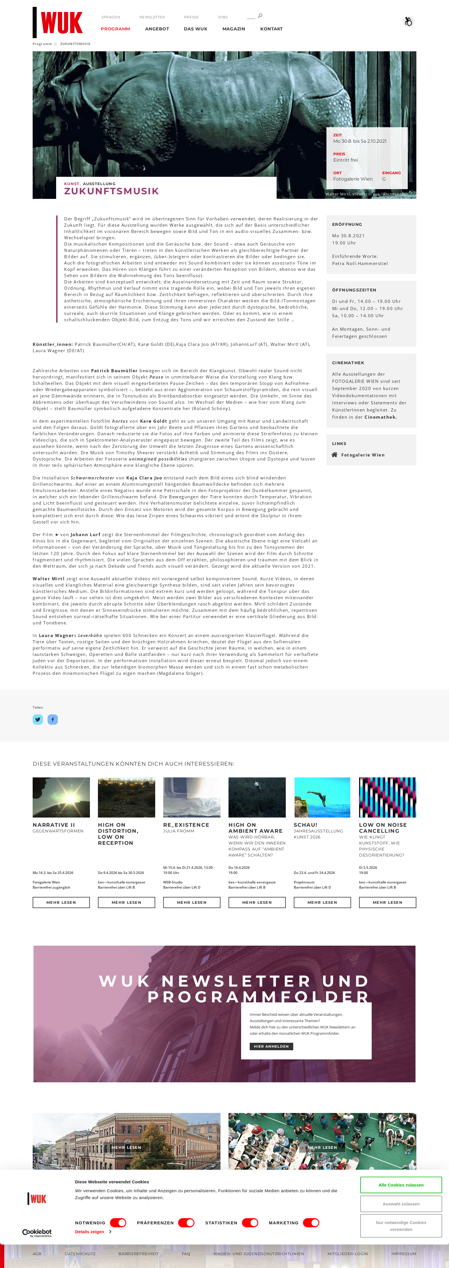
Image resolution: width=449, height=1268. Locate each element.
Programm (115, 29)
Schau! (306, 825)
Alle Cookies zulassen (401, 1208)
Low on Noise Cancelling (383, 828)
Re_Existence (186, 825)
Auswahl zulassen (401, 1227)
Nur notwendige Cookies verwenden (401, 1249)
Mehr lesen (61, 902)
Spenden (110, 17)
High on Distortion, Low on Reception (118, 834)
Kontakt (271, 29)
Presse (191, 17)
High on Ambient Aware (256, 828)
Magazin (233, 29)
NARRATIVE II (54, 825)
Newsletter (152, 17)
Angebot (157, 29)
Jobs (222, 17)
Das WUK (195, 29)
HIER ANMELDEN (271, 1046)
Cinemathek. (381, 417)
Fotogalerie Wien (363, 455)
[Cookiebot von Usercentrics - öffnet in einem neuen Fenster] (37, 1257)
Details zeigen (89, 1255)
